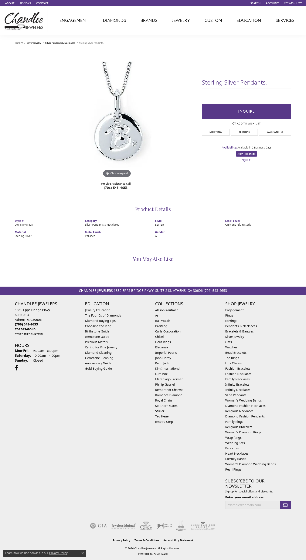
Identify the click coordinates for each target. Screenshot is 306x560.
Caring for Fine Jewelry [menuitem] (101, 347)
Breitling (161, 326)
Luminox (161, 374)
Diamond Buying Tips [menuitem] (100, 321)
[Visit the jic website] (181, 525)
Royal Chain (163, 400)
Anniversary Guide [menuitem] (98, 363)
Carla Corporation (168, 331)
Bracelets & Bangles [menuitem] (239, 331)
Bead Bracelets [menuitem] (235, 353)
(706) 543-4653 (116, 188)
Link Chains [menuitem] (233, 363)
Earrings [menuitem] (231, 321)
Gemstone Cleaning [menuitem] (99, 358)
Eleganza (161, 347)
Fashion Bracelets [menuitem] (237, 368)
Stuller (159, 411)
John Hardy (163, 358)
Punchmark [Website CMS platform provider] (161, 554)
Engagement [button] (73, 20)
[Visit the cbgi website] (146, 525)
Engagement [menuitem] (234, 310)
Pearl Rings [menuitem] (233, 469)
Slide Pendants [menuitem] (235, 395)
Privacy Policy (121, 540)
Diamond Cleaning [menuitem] (98, 353)
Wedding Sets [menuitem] (235, 443)
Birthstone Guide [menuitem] (97, 331)
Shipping (216, 132)
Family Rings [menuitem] (234, 422)
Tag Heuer (162, 416)
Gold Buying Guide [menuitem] (98, 368)
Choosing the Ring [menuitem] (98, 326)
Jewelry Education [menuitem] (97, 310)
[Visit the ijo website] (164, 525)
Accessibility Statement (178, 540)
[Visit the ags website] (203, 525)
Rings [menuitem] (229, 315)
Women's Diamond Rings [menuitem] (243, 432)
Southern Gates (166, 406)
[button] (255, 3)
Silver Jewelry (34, 42)
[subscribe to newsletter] (285, 505)
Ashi (158, 315)
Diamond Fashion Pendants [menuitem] (245, 416)
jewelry (19, 42)
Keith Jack (162, 363)
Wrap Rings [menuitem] (233, 438)
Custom (213, 20)
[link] (9, 3)
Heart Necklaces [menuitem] (236, 453)
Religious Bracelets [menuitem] (238, 427)
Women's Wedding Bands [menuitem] (243, 400)
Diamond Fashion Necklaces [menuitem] (245, 406)
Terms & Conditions (147, 540)
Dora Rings (163, 342)
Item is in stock (246, 153)
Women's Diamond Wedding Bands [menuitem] (250, 464)
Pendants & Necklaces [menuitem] (241, 326)
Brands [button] (148, 20)
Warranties (275, 132)
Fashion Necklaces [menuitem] (238, 374)
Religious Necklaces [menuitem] (239, 411)
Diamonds (114, 20)
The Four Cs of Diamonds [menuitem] (103, 315)
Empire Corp (164, 422)
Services (285, 20)
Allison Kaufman (166, 310)
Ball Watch (162, 321)
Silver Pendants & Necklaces (60, 42)
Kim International (167, 368)
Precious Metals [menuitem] (96, 342)
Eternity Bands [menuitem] (235, 459)
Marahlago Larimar (169, 379)
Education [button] (249, 20)
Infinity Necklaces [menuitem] (238, 390)
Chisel (159, 337)
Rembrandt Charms (169, 390)
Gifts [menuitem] (228, 342)
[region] (117, 114)
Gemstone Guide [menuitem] (97, 337)
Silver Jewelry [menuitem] (234, 337)
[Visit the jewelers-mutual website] (123, 525)
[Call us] (25, 329)
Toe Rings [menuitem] (232, 358)
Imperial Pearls (166, 353)
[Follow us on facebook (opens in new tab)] (16, 368)
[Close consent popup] (82, 553)
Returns (244, 132)
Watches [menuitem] (231, 347)
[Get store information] (29, 334)
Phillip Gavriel (165, 384)
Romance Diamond (169, 395)
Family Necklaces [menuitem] (237, 379)
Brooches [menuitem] (232, 448)
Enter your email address (244, 497)
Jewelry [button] (181, 20)
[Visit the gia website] (98, 525)
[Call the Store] (26, 324)
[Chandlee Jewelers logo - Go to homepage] (25, 21)
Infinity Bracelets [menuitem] (237, 384)
